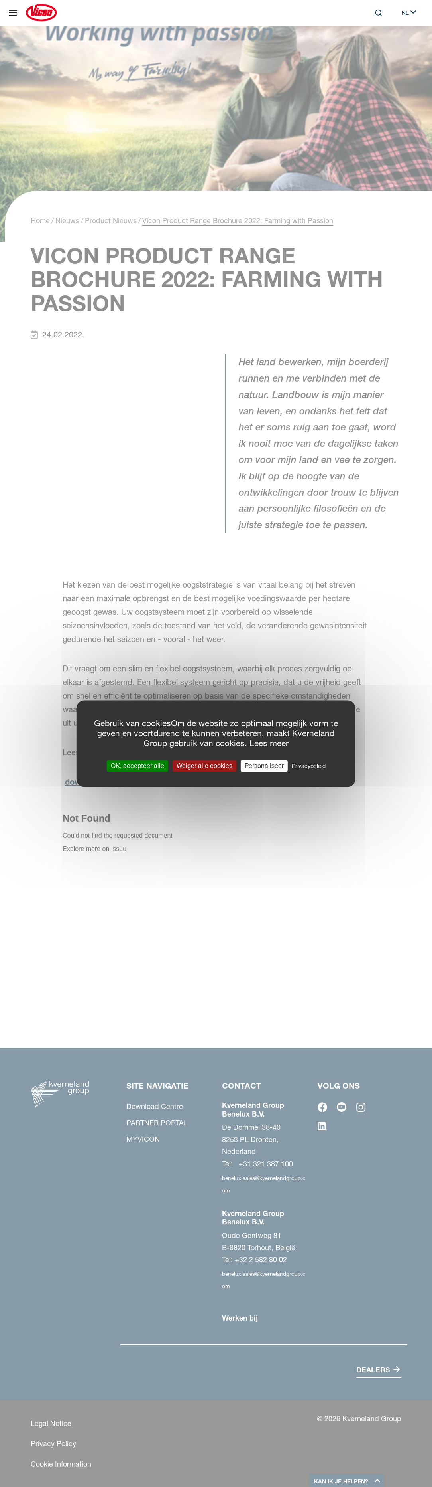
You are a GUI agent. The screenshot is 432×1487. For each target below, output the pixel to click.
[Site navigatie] (13, 13)
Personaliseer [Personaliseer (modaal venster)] (264, 766)
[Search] (378, 13)
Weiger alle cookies (204, 766)
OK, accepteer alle (137, 766)
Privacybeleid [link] (309, 766)
